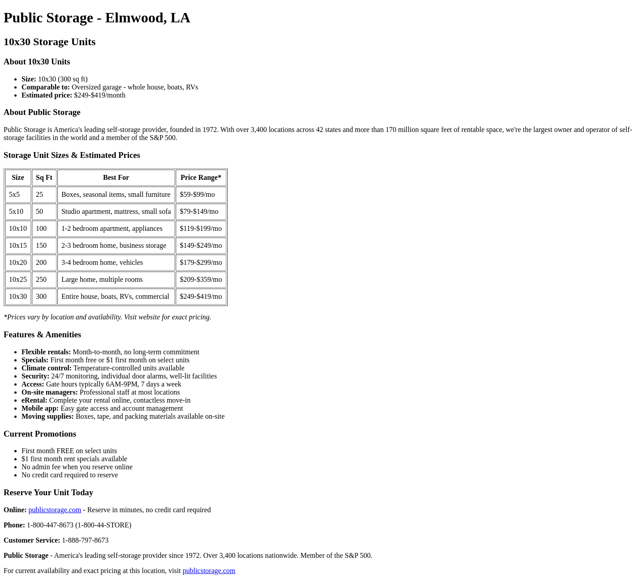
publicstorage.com (55, 510)
